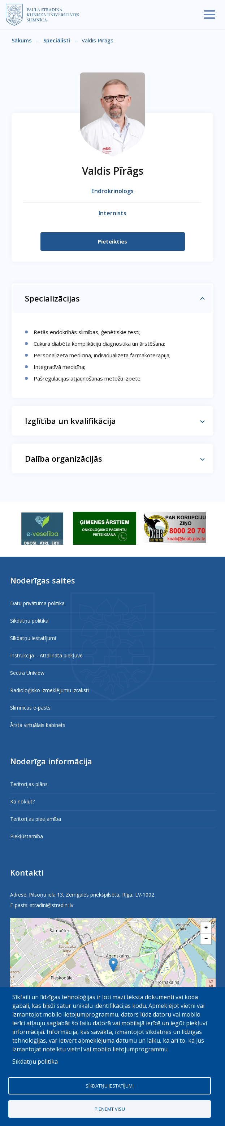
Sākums (22, 40)
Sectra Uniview (27, 672)
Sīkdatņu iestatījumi (33, 638)
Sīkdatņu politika (29, 620)
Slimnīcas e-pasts (30, 707)
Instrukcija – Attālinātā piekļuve (46, 655)
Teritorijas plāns (29, 784)
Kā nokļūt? (22, 801)
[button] (113, 964)
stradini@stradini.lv (51, 905)
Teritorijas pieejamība (35, 818)
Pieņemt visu (110, 1109)
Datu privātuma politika (37, 603)
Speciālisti (56, 40)
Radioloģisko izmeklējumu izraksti (49, 690)
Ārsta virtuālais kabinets (37, 725)
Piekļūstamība (26, 836)
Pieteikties (112, 241)
